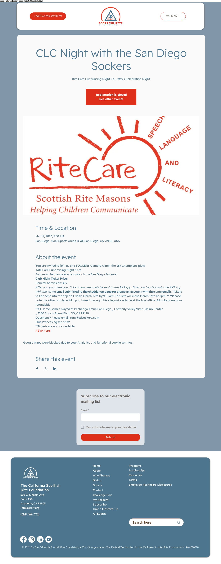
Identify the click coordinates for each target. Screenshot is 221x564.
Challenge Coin (102, 495)
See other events (111, 99)
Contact (98, 490)
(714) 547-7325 (30, 514)
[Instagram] (31, 539)
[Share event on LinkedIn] (55, 368)
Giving (97, 480)
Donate (97, 485)
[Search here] (151, 522)
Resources (135, 475)
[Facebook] (23, 539)
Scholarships (137, 470)
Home (97, 465)
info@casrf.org (30, 507)
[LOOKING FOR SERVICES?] (48, 16)
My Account (100, 500)
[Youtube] (48, 539)
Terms (133, 479)
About (97, 470)
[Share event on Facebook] (37, 368)
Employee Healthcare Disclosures (150, 484)
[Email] (109, 417)
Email (85, 410)
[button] (173, 16)
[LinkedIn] (40, 539)
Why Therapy (101, 475)
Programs (135, 465)
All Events (99, 513)
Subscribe (100, 504)
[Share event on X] (46, 368)
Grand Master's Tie (105, 509)
